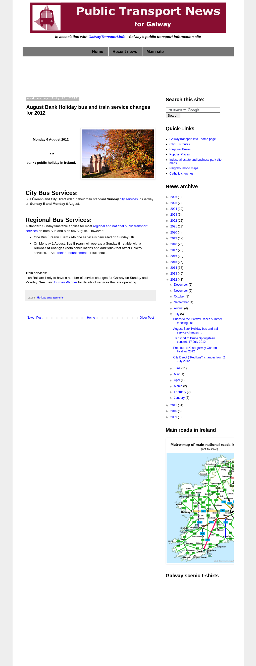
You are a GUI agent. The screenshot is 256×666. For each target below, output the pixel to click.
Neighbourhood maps (184, 168)
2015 (174, 262)
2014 (174, 268)
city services (129, 199)
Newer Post (34, 317)
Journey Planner (65, 282)
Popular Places (180, 154)
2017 (174, 250)
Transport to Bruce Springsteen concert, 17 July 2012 (194, 340)
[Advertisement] (128, 75)
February (180, 392)
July (177, 314)
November (181, 290)
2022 (174, 220)
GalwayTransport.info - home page (193, 139)
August (179, 308)
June (177, 368)
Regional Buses (180, 149)
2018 (174, 244)
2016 (174, 256)
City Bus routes (180, 144)
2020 (174, 232)
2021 (174, 226)
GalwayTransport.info (107, 37)
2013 (174, 273)
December (181, 284)
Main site (155, 51)
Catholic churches (181, 173)
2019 (174, 238)
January (179, 397)
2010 (174, 411)
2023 (174, 214)
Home (97, 51)
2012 (174, 279)
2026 (174, 197)
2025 (174, 203)
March (178, 386)
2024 (174, 209)
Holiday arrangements (50, 297)
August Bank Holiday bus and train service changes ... (196, 330)
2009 (174, 417)
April (177, 380)
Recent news (125, 51)
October (179, 296)
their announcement (72, 253)
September (181, 302)
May (177, 374)
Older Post (147, 317)
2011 (174, 405)
